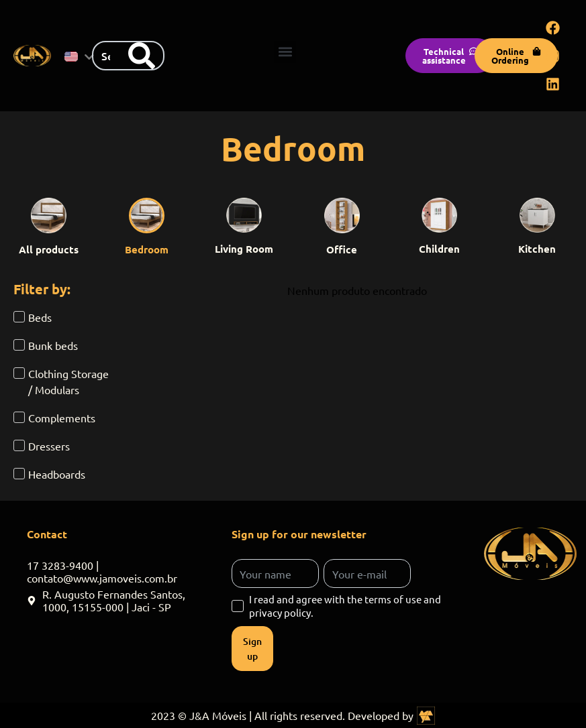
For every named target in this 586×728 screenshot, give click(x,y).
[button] (285, 52)
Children (439, 248)
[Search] (141, 55)
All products (49, 249)
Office (341, 249)
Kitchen (537, 248)
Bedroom (146, 249)
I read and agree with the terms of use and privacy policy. (345, 606)
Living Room (244, 248)
